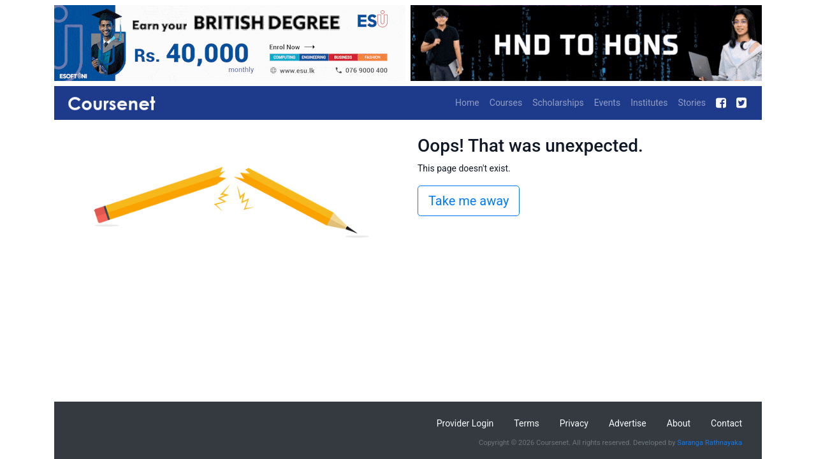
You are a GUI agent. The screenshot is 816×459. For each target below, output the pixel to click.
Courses (506, 103)
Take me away (468, 200)
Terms (526, 423)
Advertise (627, 423)
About (678, 423)
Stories (692, 103)
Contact (726, 423)
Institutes (648, 103)
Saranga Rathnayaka (709, 443)
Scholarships (558, 103)
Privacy (574, 423)
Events (607, 103)
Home (467, 103)
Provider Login (465, 423)
